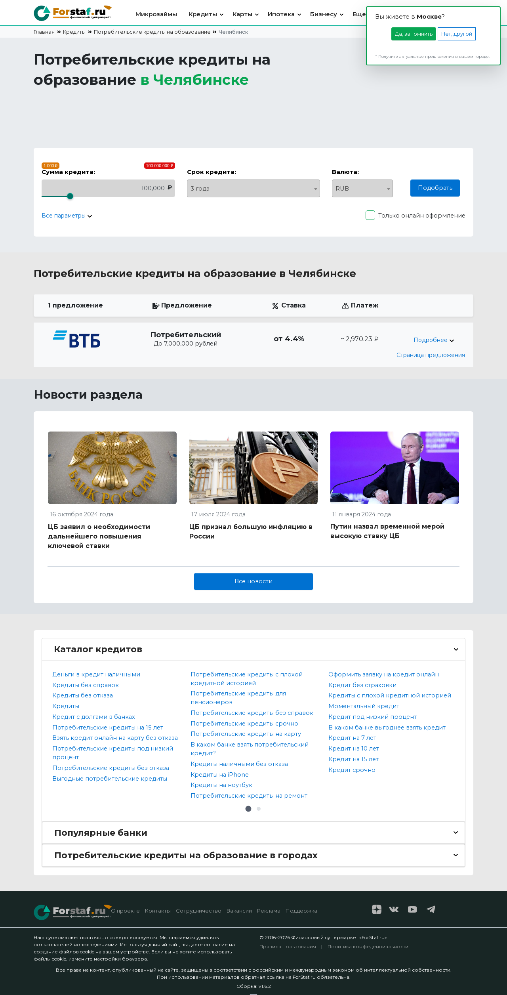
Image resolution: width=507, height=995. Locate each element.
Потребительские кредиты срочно (244, 723)
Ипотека (281, 14)
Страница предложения (430, 355)
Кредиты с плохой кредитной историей (389, 695)
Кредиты (203, 14)
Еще (359, 14)
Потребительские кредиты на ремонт (249, 795)
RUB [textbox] (342, 188)
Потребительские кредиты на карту (246, 733)
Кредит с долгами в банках (93, 716)
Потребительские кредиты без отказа (110, 768)
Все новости (253, 581)
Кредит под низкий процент (372, 716)
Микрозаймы (156, 14)
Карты (242, 14)
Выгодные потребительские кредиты (109, 778)
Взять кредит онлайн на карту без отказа (115, 737)
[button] (248, 809)
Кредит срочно (351, 769)
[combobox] (253, 188)
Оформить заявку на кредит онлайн (383, 674)
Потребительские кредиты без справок (252, 712)
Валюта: (345, 172)
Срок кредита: (211, 172)
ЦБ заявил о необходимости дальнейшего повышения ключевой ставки (99, 536)
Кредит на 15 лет (353, 759)
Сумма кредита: (68, 172)
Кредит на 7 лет (352, 737)
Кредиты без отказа (82, 695)
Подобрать (435, 187)
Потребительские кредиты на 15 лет (107, 727)
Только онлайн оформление (421, 215)
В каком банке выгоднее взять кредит (387, 727)
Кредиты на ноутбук (221, 785)
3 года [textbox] (200, 188)
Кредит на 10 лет (353, 748)
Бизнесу (323, 14)
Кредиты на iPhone (220, 774)
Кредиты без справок (85, 685)
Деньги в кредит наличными (96, 674)
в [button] (194, 79)
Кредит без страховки (362, 685)
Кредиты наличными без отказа (239, 764)
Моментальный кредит (363, 706)
